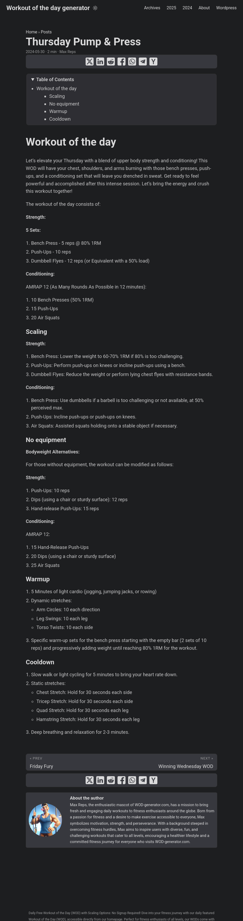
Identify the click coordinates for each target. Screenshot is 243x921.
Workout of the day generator (48, 8)
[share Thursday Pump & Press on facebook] (121, 62)
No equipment (64, 104)
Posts (46, 31)
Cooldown (60, 119)
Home (31, 31)
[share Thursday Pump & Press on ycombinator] (153, 62)
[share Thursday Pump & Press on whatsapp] (132, 62)
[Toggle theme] (95, 8)
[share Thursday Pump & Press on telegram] (143, 62)
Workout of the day (56, 88)
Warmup (58, 111)
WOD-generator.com (152, 805)
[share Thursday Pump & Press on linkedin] (100, 62)
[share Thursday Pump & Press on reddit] (111, 62)
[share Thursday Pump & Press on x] (90, 62)
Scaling (57, 96)
